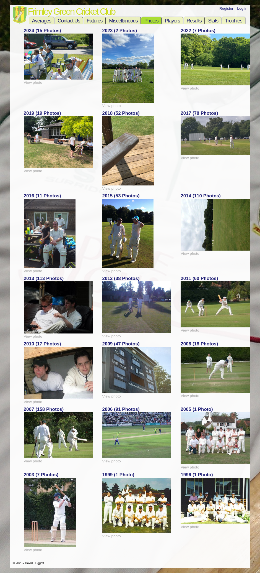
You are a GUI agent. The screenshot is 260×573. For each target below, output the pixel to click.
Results (193, 21)
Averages (41, 21)
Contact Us (69, 21)
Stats (213, 21)
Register (226, 8)
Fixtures (94, 21)
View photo (33, 82)
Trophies (233, 21)
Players (172, 21)
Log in (242, 8)
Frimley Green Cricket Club (71, 11)
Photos (151, 21)
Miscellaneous (123, 21)
